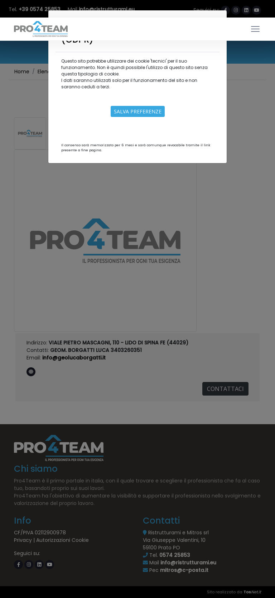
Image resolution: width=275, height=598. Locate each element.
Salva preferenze (137, 111)
